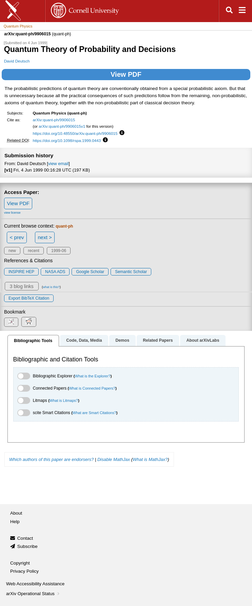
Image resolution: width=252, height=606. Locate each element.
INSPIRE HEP (21, 271)
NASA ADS (55, 271)
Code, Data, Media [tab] (84, 340)
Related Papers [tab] (158, 340)
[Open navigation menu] (242, 11)
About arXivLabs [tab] (202, 340)
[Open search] (229, 11)
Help (15, 521)
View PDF (126, 74)
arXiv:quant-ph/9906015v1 (62, 126)
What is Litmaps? (64, 400)
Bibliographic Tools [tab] (33, 340)
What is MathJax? (150, 459)
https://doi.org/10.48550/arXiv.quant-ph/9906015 (75, 133)
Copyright (20, 563)
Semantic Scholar (131, 271)
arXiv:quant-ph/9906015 (54, 120)
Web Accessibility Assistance (35, 583)
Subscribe (27, 546)
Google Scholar (90, 271)
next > (45, 237)
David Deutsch (17, 61)
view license (12, 212)
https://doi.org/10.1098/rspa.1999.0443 (67, 140)
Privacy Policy (24, 571)
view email (58, 163)
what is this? (51, 287)
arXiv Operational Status (33, 593)
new (12, 250)
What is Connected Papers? (92, 388)
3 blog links (22, 286)
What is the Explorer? (93, 376)
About (16, 513)
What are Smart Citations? (94, 413)
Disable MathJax (113, 459)
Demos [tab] (122, 340)
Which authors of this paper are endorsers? (51, 459)
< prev (17, 237)
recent (33, 250)
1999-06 (58, 250)
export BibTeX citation (28, 298)
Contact (25, 538)
